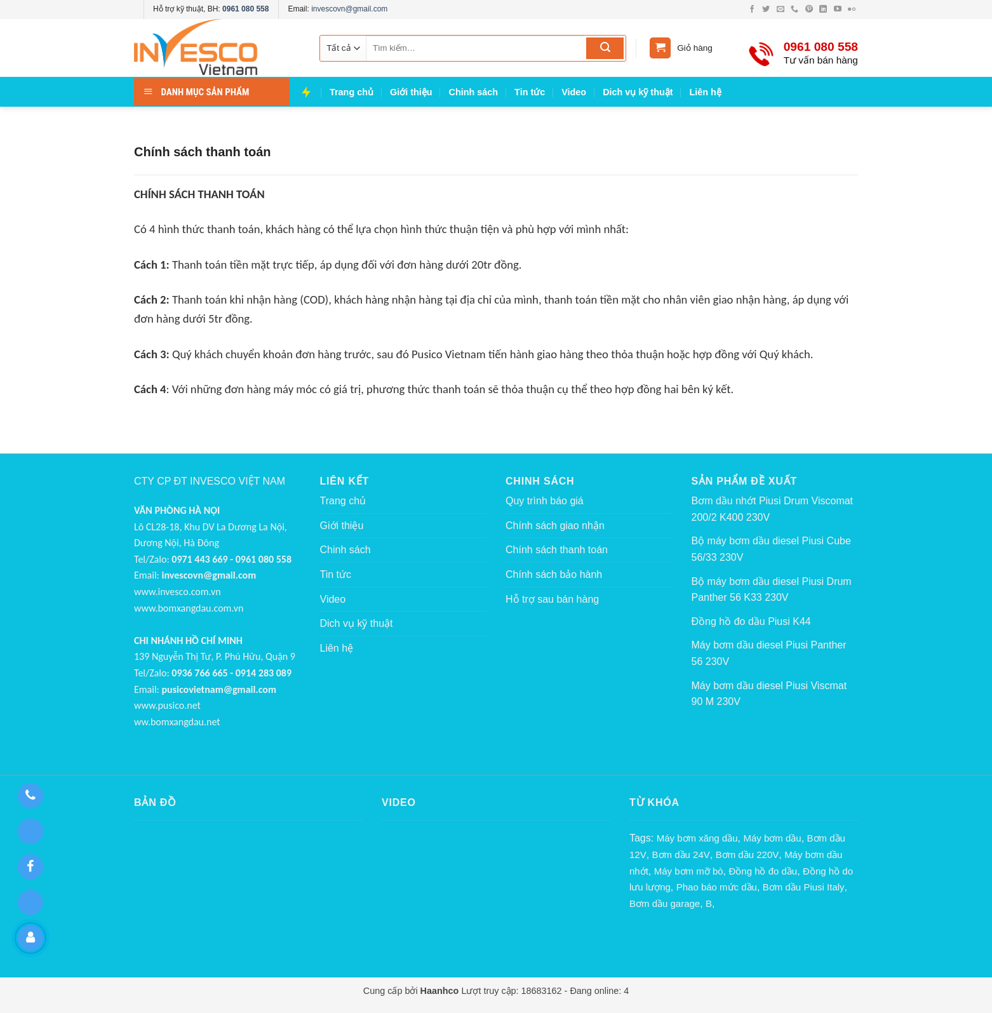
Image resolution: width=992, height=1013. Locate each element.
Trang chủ (351, 92)
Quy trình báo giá (545, 500)
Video (573, 92)
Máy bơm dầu (772, 838)
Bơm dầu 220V (747, 854)
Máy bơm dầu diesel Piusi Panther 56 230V (769, 653)
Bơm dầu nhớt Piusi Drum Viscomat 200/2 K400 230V (773, 509)
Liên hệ (705, 92)
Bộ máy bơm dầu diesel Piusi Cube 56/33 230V (771, 549)
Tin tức (529, 92)
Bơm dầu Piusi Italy (804, 887)
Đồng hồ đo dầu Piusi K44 (751, 621)
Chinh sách (474, 92)
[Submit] (605, 48)
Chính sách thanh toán (557, 549)
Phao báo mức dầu (716, 887)
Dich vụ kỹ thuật (638, 92)
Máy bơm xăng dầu (697, 838)
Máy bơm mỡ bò (688, 871)
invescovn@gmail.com (349, 8)
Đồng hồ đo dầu (762, 871)
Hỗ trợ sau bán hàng (552, 599)
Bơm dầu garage (664, 903)
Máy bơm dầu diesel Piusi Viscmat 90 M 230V (769, 694)
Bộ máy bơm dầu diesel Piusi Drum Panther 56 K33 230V (772, 589)
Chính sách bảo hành (554, 574)
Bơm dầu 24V (681, 854)
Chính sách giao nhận (555, 525)
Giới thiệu (411, 92)
